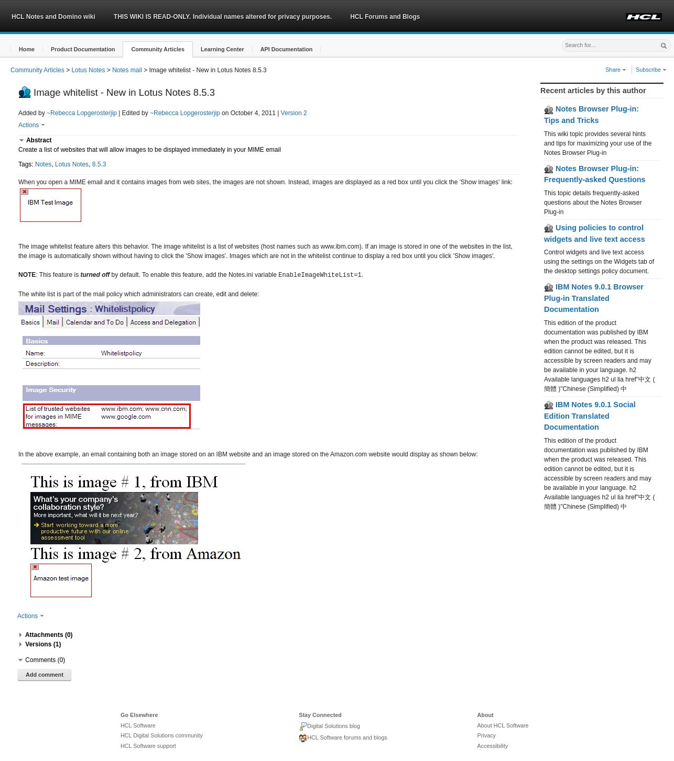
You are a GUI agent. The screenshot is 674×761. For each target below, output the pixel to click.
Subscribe (651, 69)
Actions (31, 125)
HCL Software (138, 725)
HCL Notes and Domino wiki (53, 16)
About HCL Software (503, 725)
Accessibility (492, 745)
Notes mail (127, 70)
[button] (26, 49)
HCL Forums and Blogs (385, 16)
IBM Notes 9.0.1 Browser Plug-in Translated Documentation (594, 298)
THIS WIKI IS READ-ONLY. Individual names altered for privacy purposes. (223, 16)
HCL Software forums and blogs (343, 738)
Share (615, 69)
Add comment (44, 674)
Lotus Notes (88, 70)
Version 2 (294, 113)
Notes (43, 164)
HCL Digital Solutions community (162, 735)
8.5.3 (99, 164)
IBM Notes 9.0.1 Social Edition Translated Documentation (590, 415)
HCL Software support (148, 745)
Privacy (486, 735)
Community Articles (37, 70)
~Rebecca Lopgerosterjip (82, 113)
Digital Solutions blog (329, 726)
